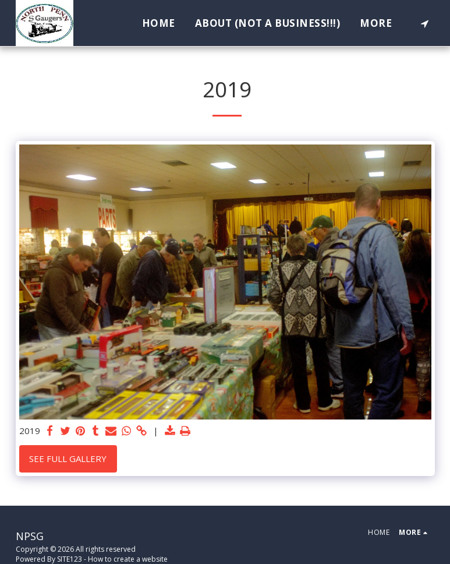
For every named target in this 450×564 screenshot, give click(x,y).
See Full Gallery (68, 458)
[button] (424, 23)
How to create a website (128, 559)
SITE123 (69, 559)
